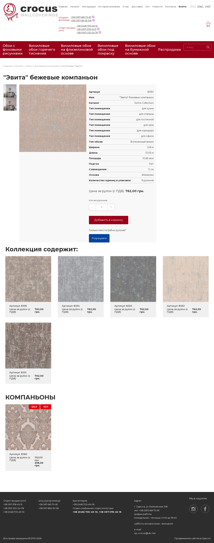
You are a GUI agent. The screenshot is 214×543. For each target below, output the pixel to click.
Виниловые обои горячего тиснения (42, 49)
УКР (208, 6)
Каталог (74, 6)
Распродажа (169, 50)
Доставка (137, 6)
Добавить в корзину (108, 220)
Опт (147, 6)
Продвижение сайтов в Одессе (192, 538)
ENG (200, 6)
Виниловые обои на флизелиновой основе (77, 49)
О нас (126, 6)
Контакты (170, 6)
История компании (109, 6)
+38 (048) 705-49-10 (87, 25)
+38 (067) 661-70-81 (81, 17)
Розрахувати (99, 238)
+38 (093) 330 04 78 (87, 32)
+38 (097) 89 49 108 (81, 20)
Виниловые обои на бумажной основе (140, 49)
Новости (157, 6)
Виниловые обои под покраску (108, 49)
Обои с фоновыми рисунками (13, 49)
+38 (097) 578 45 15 (86, 29)
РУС (193, 6)
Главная (63, 6)
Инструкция (89, 6)
